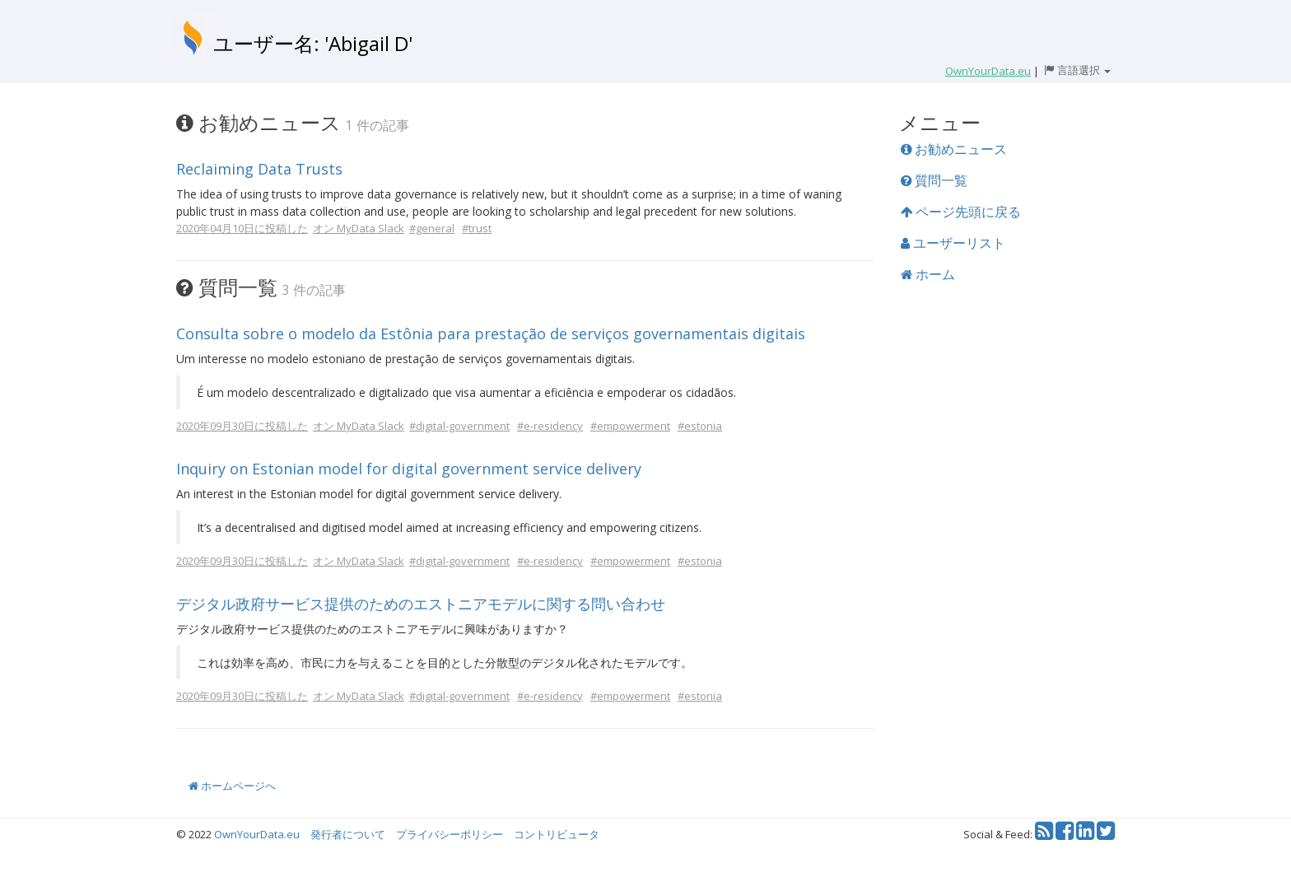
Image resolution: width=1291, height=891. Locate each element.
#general (431, 228)
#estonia (700, 425)
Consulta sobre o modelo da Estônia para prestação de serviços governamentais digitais (490, 333)
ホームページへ (232, 785)
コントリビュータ (556, 834)
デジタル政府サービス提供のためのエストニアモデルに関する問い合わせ (420, 603)
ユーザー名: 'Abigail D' (312, 43)
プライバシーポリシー (449, 834)
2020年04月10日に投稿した (242, 228)
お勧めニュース (954, 149)
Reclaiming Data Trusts (259, 169)
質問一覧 (934, 180)
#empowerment (630, 425)
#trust (477, 228)
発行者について (347, 834)
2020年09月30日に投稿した (242, 425)
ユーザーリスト (953, 243)
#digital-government (459, 425)
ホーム (928, 274)
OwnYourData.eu (257, 834)
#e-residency (550, 425)
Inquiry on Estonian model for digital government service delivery (408, 468)
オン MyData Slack (358, 228)
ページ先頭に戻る (961, 212)
